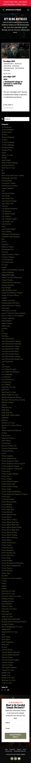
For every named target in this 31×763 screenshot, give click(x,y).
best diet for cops (8, 168)
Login (6, 749)
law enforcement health (10, 349)
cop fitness (6, 196)
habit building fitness (9, 290)
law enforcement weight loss (12, 359)
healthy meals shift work (10, 303)
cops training (6, 232)
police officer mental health (11, 527)
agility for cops (7, 155)
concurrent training (8, 183)
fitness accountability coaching (13, 270)
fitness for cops (18, 63)
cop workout (6, 224)
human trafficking (7, 65)
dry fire (4, 242)
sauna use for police (9, 609)
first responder (7, 260)
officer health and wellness (11, 430)
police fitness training (10, 487)
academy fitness (8, 147)
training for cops (8, 670)
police (4, 453)
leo (3, 364)
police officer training (9, 535)
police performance (9, 543)
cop (3, 191)
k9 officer (5, 336)
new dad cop (6, 407)
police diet (5, 476)
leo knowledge (7, 374)
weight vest (6, 675)
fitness (4, 267)
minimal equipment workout (12, 397)
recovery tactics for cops (11, 596)
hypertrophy (6, 326)
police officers (7, 540)
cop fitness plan (7, 198)
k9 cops (5, 334)
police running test (8, 553)
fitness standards (8, 285)
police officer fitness (9, 520)
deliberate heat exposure (11, 237)
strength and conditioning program (14, 622)
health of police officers (10, 295)
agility (4, 153)
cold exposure (7, 181)
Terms (24, 749)
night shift (5, 410)
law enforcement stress (10, 354)
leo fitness (6, 367)
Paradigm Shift (9, 61)
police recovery (7, 548)
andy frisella (6, 160)
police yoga (6, 573)
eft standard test (8, 249)
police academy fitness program (13, 464)
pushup (4, 588)
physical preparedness (9, 448)
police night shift (8, 509)
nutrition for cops (8, 423)
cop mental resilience (9, 209)
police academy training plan (12, 469)
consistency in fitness (9, 186)
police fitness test (8, 484)
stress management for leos (12, 627)
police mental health (9, 502)
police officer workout (19, 68)
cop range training (8, 214)
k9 (2, 331)
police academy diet (9, 458)
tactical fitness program (10, 660)
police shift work (8, 555)
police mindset (7, 504)
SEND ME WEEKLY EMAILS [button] (15, 736)
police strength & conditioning (12, 563)
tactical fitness (7, 657)
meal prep (5, 390)
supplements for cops (10, 632)
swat (3, 634)
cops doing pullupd (8, 229)
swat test (5, 645)
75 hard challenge (8, 142)
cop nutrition (6, 211)
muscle (4, 405)
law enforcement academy (11, 341)
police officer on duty (9, 532)
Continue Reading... (8, 108)
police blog (6, 471)
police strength (7, 560)
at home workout (8, 165)
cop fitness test (8, 204)
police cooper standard (10, 474)
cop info (5, 206)
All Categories (7, 127)
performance (6, 443)
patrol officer (6, 441)
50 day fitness (7, 132)
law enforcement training (9, 68)
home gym (5, 308)
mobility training (7, 402)
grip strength (6, 288)
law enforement (7, 362)
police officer (6, 517)
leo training (6, 385)
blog (3, 173)
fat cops (5, 252)
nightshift (5, 418)
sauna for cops (7, 606)
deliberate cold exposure (10, 234)
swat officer (6, 639)
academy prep (7, 150)
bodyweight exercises (9, 178)
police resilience (8, 550)
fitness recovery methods (11, 283)
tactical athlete (7, 650)
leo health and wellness (10, 372)
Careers (19, 749)
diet (3, 239)
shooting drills (7, 614)
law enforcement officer (10, 351)
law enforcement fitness (11, 346)
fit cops (5, 265)
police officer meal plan (10, 522)
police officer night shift (10, 530)
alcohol (4, 158)
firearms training (8, 257)
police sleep (6, 558)
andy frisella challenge (10, 163)
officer (4, 428)
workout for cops (8, 678)
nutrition (5, 420)
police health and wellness (11, 492)
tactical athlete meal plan (11, 652)
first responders (8, 262)
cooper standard (7, 188)
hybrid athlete (7, 321)
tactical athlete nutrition (10, 655)
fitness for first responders (12, 277)
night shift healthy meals (10, 415)
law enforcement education (11, 344)
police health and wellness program (15, 494)
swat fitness (6, 637)
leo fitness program (9, 369)
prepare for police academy (12, 578)
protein (4, 581)
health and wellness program (12, 293)
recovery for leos (8, 594)
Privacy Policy (8, 751)
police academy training (10, 466)
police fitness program (10, 481)
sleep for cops (7, 617)
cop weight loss (8, 221)
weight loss (6, 673)
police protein (7, 545)
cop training (6, 216)
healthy (4, 298)
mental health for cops (10, 395)
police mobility (7, 507)
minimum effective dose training (13, 400)
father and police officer (8, 63)
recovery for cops (8, 591)
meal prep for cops (9, 392)
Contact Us (12, 749)
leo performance (8, 379)
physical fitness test (9, 446)
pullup (4, 583)
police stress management (11, 566)
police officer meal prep (10, 525)
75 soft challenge (8, 145)
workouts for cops (8, 680)
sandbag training (7, 599)
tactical (4, 647)
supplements (6, 629)
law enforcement (15, 65)
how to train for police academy (14, 313)
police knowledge (8, 499)
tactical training (7, 662)
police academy (7, 456)
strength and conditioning (11, 619)
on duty (4, 433)
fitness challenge (8, 272)
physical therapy (7, 451)
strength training (7, 624)
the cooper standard (9, 668)
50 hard (4, 135)
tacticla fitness (7, 665)
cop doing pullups (8, 193)
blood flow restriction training (13, 175)
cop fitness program (9, 201)
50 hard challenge (8, 137)
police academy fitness (10, 461)
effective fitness (8, 247)
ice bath (4, 328)
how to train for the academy (13, 316)
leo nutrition (6, 377)
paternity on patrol (8, 438)
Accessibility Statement (20, 751)
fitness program (7, 280)
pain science (6, 436)
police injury (6, 497)
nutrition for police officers (11, 425)
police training (7, 70)
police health (6, 489)
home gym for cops (9, 311)
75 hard (4, 140)
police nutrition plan (9, 515)
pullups (4, 586)
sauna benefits (7, 604)
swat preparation (8, 642)
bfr (3, 170)
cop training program (9, 219)
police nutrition (7, 512)
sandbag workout (8, 601)
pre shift (5, 576)
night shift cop (7, 413)
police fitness (7, 479)
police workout (7, 571)
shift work (5, 611)
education (5, 244)
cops (3, 226)
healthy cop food (8, 300)
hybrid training (7, 323)
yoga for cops (7, 683)
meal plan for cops (8, 387)
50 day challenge (8, 130)
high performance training (11, 305)
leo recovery (6, 382)
